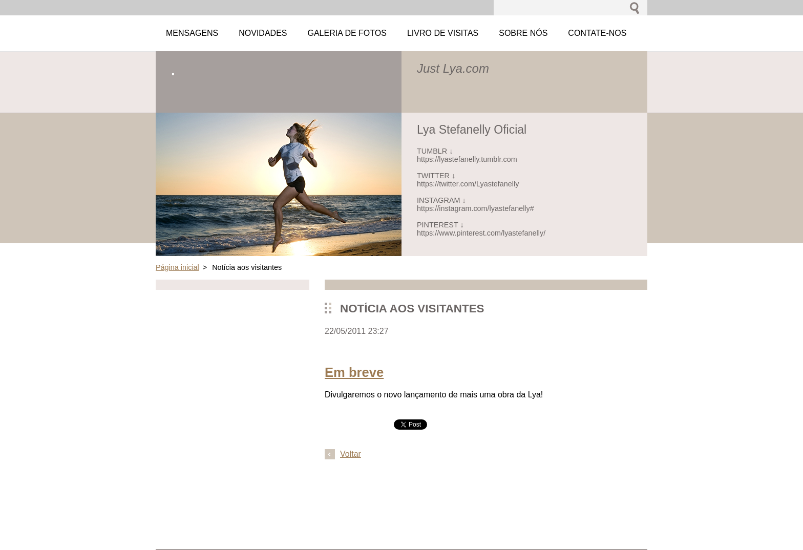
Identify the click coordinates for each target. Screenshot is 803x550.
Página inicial (177, 267)
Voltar (350, 454)
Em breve (354, 372)
